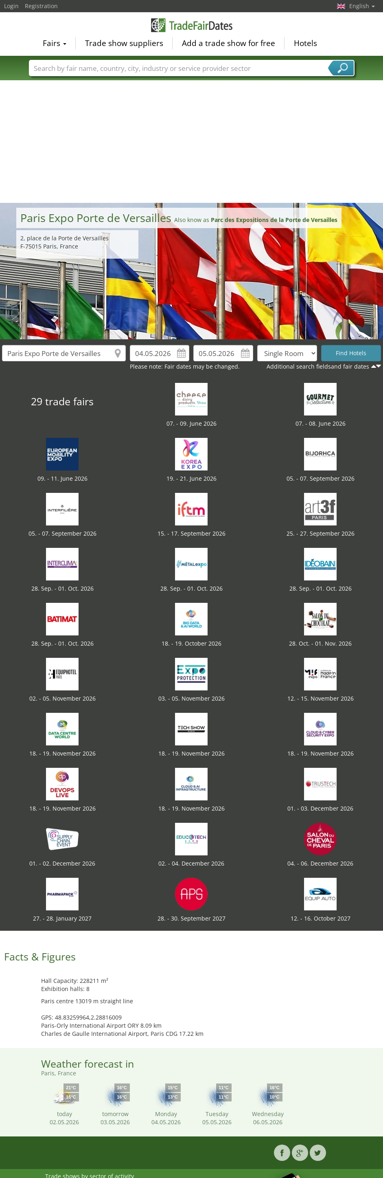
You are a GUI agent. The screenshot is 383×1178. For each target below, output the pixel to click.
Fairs (54, 43)
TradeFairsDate (191, 25)
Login (11, 6)
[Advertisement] (191, 142)
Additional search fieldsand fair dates (318, 366)
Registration (41, 6)
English (362, 6)
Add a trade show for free (228, 43)
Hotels (305, 43)
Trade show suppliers (124, 43)
